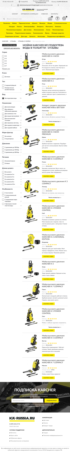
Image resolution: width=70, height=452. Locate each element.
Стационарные (9, 138)
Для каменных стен (10, 113)
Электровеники (39, 30)
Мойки (14, 23)
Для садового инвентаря (12, 125)
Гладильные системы (12, 36)
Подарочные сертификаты (56, 36)
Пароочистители (24, 23)
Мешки (49, 23)
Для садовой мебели (11, 127)
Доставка (46, 420)
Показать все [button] (6, 68)
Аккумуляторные (10, 161)
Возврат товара (47, 425)
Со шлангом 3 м (9, 174)
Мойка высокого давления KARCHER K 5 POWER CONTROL (53, 311)
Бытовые (7, 76)
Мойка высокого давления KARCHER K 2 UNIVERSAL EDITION (53, 237)
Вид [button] (3, 94)
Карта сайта (14, 435)
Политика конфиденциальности (52, 435)
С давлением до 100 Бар (12, 147)
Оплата (45, 423)
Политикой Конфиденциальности (44, 404)
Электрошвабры (29, 26)
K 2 (6, 56)
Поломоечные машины (14, 30)
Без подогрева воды (11, 98)
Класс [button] (4, 73)
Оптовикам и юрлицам (29, 14)
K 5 (6, 63)
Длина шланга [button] (7, 168)
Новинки (44, 14)
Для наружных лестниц (12, 123)
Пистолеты (49, 26)
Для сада (24, 36)
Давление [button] (6, 143)
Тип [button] (3, 81)
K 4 (6, 61)
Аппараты (40, 26)
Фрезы (47, 33)
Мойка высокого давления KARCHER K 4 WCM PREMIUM (53, 132)
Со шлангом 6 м (9, 179)
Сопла (48, 30)
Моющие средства (58, 33)
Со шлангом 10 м (10, 184)
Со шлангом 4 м (9, 177)
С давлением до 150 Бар (12, 150)
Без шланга (8, 172)
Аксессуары (41, 36)
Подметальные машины (23, 33)
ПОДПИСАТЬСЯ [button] (52, 400)
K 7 (6, 66)
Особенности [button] (7, 189)
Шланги (34, 23)
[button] (41, 2)
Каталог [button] (15, 14)
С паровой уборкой (10, 85)
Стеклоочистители (60, 23)
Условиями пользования (33, 406)
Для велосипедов (10, 107)
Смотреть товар (48, 73)
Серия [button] (4, 52)
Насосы (19, 26)
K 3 (6, 58)
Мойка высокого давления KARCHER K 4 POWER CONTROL (53, 208)
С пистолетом (9, 193)
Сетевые (7, 163)
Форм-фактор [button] (7, 132)
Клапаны (58, 26)
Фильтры (42, 23)
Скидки (45, 432)
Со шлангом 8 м (9, 181)
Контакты (54, 14)
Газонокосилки (38, 33)
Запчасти (32, 36)
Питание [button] (5, 157)
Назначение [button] (6, 103)
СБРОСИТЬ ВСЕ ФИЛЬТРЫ (12, 48)
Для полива (28, 30)
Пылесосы (6, 23)
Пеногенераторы (58, 30)
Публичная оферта (16, 438)
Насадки (12, 26)
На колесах (8, 136)
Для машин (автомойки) (12, 116)
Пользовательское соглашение (20, 441)
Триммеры (9, 33)
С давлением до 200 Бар (12, 152)
